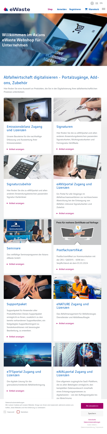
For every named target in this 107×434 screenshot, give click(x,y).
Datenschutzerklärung (88, 427)
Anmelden (62, 9)
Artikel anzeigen (16, 149)
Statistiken (22, 412)
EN (101, 2)
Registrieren (75, 9)
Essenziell (9, 412)
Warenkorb (92, 9)
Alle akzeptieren (92, 405)
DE (96, 2)
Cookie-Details (91, 425)
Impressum (99, 427)
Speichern (92, 413)
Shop (50, 9)
